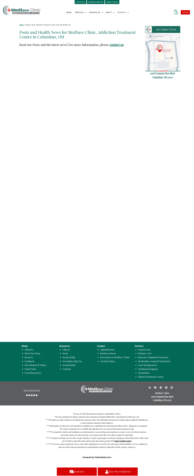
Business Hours (108, 353)
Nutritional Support (148, 369)
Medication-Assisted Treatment (154, 361)
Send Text (77, 472)
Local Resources (33, 372)
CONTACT (121, 12)
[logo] (22, 8)
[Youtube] (171, 387)
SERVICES (79, 12)
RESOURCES (94, 12)
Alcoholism (143, 372)
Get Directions (107, 361)
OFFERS (185, 12)
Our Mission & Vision (35, 365)
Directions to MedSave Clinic (115, 357)
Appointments (107, 349)
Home (69, 12)
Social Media (68, 357)
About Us (29, 349)
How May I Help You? (118, 472)
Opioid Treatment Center (151, 376)
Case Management (147, 365)
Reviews (29, 357)
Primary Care (145, 353)
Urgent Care (144, 349)
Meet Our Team (32, 353)
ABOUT (108, 12)
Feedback (29, 361)
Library (66, 349)
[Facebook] (155, 387)
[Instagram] (161, 387)
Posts (65, 353)
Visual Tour (30, 369)
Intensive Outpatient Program (153, 357)
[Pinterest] (166, 387)
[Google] (150, 387)
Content (66, 369)
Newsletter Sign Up (72, 361)
